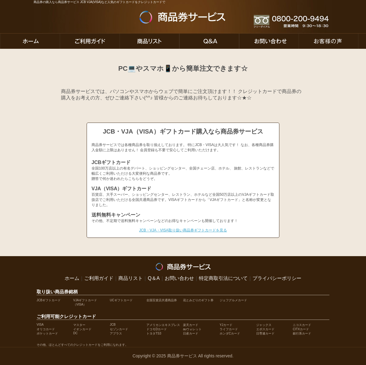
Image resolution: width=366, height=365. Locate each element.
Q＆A (154, 278)
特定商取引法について (223, 278)
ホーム (72, 278)
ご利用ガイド (98, 278)
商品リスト (130, 278)
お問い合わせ (179, 278)
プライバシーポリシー (277, 278)
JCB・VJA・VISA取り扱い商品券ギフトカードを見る (183, 230)
